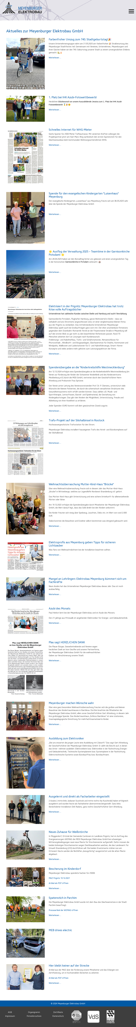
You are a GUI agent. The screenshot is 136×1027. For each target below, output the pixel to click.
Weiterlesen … (55, 57)
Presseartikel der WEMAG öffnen (63, 910)
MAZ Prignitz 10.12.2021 (59, 878)
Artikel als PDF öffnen (58, 883)
